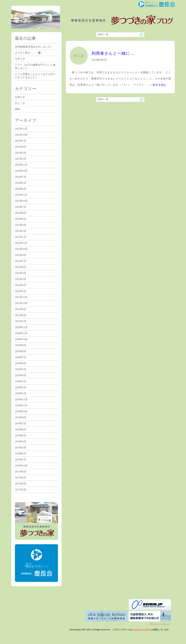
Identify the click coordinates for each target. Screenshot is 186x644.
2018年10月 (21, 465)
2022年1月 (20, 291)
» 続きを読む (158, 84)
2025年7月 (20, 140)
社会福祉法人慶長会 (141, 629)
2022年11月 (21, 243)
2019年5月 (20, 435)
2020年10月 (21, 339)
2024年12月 (21, 165)
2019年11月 (21, 405)
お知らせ (20, 97)
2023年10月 (21, 201)
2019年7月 (20, 423)
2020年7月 (20, 357)
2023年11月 (21, 195)
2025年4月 (20, 146)
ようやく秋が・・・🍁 (28, 52)
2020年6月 (20, 363)
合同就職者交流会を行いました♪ (33, 46)
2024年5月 (20, 183)
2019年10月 (21, 411)
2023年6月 (20, 213)
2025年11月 (21, 128)
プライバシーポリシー (160, 623)
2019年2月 (20, 453)
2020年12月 (21, 327)
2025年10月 (21, 134)
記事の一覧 (103, 34)
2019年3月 (20, 447)
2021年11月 (21, 297)
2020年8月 (20, 351)
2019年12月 (21, 399)
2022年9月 (20, 255)
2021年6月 (20, 309)
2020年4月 (20, 375)
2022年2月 (20, 285)
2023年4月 (20, 225)
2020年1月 (20, 393)
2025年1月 (20, 158)
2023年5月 (20, 219)
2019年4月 (20, 441)
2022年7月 (20, 261)
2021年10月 (21, 303)
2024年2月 (20, 189)
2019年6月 (20, 429)
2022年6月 (20, 267)
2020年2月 (20, 387)
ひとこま (20, 103)
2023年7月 (20, 207)
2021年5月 (20, 315)
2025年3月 (20, 152)
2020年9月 (20, 345)
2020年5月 (20, 369)
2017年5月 (20, 477)
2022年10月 (21, 249)
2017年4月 (20, 483)
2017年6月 (20, 471)
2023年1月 (20, 237)
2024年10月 (21, 171)
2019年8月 (20, 417)
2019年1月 (20, 459)
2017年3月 (20, 489)
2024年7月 (20, 177)
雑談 (17, 109)
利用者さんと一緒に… (113, 53)
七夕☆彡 (20, 58)
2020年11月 (21, 333)
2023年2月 (20, 231)
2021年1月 (20, 321)
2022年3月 (20, 279)
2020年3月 (20, 381)
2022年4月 (20, 273)
